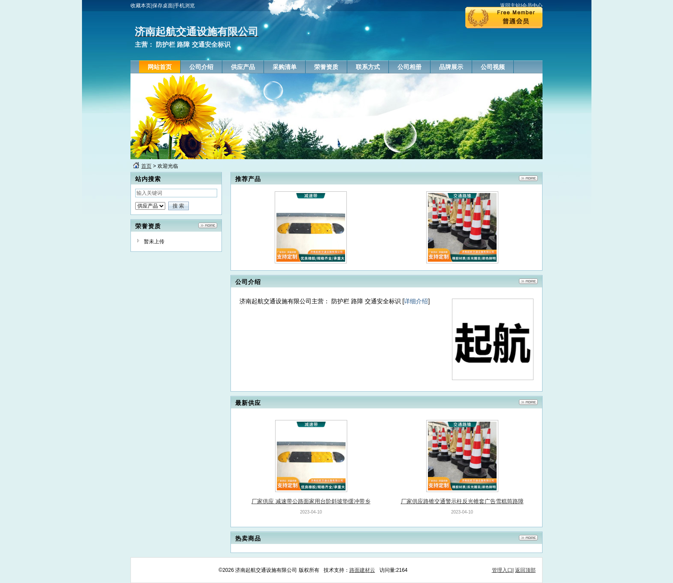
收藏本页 (140, 6)
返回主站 (510, 6)
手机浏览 (184, 6)
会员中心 (532, 6)
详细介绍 (416, 301)
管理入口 (502, 570)
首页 (146, 166)
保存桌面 (162, 6)
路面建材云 (362, 570)
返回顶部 (525, 570)
